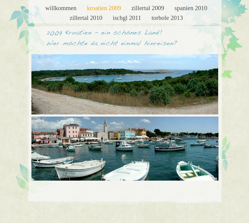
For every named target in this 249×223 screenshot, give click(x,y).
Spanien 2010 (191, 7)
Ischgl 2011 (128, 17)
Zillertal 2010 (87, 17)
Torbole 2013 (167, 17)
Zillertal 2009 (148, 7)
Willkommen (61, 7)
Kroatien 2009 (104, 7)
